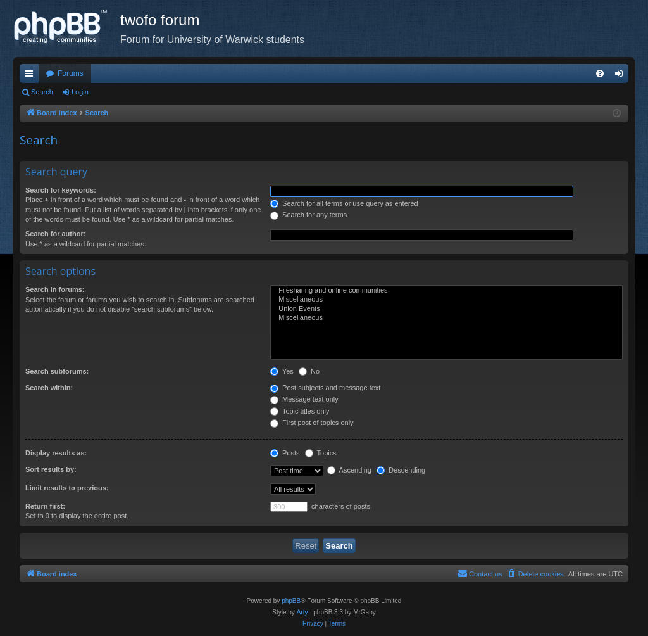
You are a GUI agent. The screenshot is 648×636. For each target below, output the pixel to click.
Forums (71, 73)
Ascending (349, 470)
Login (80, 92)
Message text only (304, 399)
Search (42, 92)
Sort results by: (51, 469)
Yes (282, 371)
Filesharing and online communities (446, 290)
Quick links (32, 76)
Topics (321, 453)
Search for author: (55, 234)
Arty (302, 612)
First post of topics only (312, 422)
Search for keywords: (60, 190)
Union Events (446, 309)
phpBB (291, 600)
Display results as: (56, 453)
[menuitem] (599, 73)
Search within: (49, 387)
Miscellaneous (446, 299)
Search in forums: (55, 289)
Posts (285, 453)
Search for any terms (308, 215)
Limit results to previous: (66, 488)
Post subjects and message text (325, 387)
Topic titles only (299, 411)
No (309, 371)
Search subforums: (57, 371)
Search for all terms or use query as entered (344, 203)
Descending (401, 470)
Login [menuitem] (621, 76)
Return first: (45, 506)
